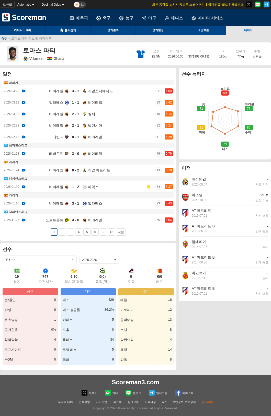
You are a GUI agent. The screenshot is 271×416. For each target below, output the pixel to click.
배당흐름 (203, 30)
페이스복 (184, 393)
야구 (149, 18)
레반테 (58, 137)
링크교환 (133, 401)
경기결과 (113, 30)
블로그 (133, 393)
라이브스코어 (22, 30)
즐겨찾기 (68, 30)
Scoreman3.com (135, 382)
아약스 (93, 187)
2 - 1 (75, 114)
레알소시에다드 (100, 91)
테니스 (174, 18)
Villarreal (33, 58)
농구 (126, 18)
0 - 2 (75, 170)
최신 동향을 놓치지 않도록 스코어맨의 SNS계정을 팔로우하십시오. (198, 4)
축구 (103, 18)
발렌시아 (95, 125)
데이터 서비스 (207, 18)
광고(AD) (207, 401)
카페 (111, 393)
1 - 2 (75, 187)
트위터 (89, 393)
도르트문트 (54, 220)
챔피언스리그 (18, 145)
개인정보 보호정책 (184, 401)
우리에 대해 (65, 401)
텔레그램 (158, 393)
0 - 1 (75, 137)
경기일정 (158, 30)
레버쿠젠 (56, 154)
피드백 (117, 401)
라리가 (13, 83)
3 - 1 (75, 91)
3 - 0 (75, 154)
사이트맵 (101, 401)
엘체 (91, 114)
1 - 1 (75, 102)
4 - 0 (75, 220)
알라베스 (56, 102)
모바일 (7, 4)
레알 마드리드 (99, 170)
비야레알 (56, 91)
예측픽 (79, 18)
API (164, 401)
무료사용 (150, 401)
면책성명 (84, 401)
